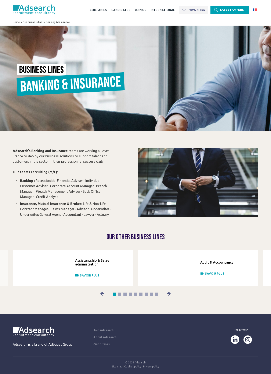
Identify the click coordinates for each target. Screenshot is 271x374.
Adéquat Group (60, 344)
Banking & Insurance (58, 22)
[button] (102, 293)
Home (16, 22)
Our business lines (32, 22)
